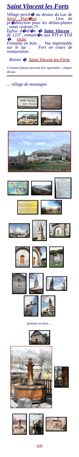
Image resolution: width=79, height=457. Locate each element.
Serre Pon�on (22, 18)
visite (21, 39)
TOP (39, 445)
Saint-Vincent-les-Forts (49, 59)
